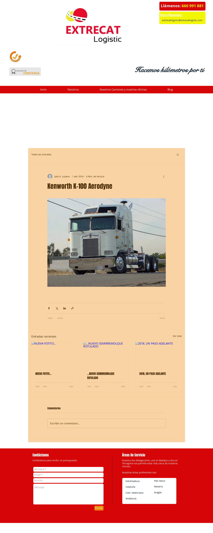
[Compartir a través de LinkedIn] (64, 308)
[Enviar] (99, 508)
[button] (177, 154)
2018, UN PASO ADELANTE (152, 374)
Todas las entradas (41, 154)
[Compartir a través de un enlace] (72, 308)
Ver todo (177, 336)
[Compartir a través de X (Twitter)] (56, 308)
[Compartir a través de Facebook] (48, 308)
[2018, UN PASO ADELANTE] (158, 355)
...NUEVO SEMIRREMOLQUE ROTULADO (100, 376)
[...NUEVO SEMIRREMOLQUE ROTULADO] (106, 355)
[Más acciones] (164, 176)
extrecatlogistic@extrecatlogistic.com (182, 20)
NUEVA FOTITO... (43, 374)
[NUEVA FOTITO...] (55, 355)
